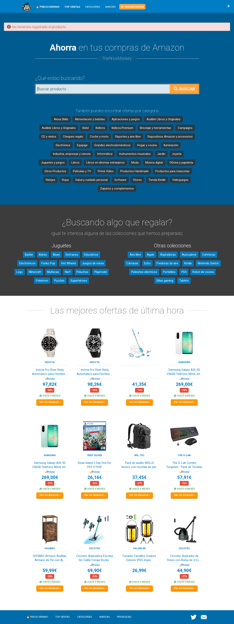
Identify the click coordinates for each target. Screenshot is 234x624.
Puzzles (59, 280)
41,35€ (139, 384)
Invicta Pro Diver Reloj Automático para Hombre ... (50, 372)
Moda (135, 162)
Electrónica (63, 145)
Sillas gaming (164, 280)
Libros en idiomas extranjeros (105, 162)
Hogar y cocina (147, 145)
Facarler (139, 548)
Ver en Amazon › (49, 401)
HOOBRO (50, 548)
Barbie (29, 254)
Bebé (85, 128)
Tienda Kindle (157, 180)
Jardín (161, 154)
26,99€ (139, 570)
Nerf (68, 272)
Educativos (91, 254)
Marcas (110, 6)
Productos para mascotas (172, 171)
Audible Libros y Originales (163, 119)
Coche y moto (99, 136)
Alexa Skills (61, 119)
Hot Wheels (68, 263)
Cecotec (94, 548)
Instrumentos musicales (135, 154)
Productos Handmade (134, 171)
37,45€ (139, 477)
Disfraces (72, 254)
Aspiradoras (168, 254)
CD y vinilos (48, 136)
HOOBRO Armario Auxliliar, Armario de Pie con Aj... (50, 558)
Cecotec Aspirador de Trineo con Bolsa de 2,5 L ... (184, 558)
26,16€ (95, 477)
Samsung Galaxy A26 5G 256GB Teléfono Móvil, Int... (184, 372)
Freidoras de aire (167, 263)
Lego (19, 272)
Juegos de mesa (93, 263)
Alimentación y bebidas (90, 119)
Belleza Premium (122, 128)
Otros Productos (55, 171)
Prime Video (106, 171)
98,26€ (95, 384)
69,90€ (95, 570)
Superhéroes (78, 280)
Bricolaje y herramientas (155, 128)
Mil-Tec (139, 455)
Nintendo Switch (208, 263)
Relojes (50, 180)
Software (120, 180)
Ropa (65, 180)
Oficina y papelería (181, 162)
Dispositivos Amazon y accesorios (170, 136)
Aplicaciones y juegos (126, 119)
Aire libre (135, 254)
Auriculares (189, 254)
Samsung (184, 362)
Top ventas (62, 616)
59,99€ (50, 570)
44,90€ (184, 570)
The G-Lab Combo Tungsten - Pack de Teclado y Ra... (184, 465)
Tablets (184, 280)
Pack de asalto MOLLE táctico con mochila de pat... (139, 465)
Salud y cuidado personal (91, 180)
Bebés (43, 254)
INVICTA (50, 362)
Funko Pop (48, 263)
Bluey (56, 254)
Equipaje (82, 145)
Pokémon (42, 280)
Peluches (82, 272)
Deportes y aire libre (128, 136)
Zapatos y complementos (117, 188)
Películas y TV (82, 171)
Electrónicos (27, 263)
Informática (104, 154)
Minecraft (35, 272)
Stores (137, 180)
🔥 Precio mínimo (37, 616)
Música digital (154, 162)
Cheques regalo (73, 136)
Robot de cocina (203, 272)
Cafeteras (208, 254)
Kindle (188, 263)
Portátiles (169, 272)
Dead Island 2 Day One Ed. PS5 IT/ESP (94, 465)
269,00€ (184, 384)
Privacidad (124, 616)
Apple (150, 254)
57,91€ (184, 477)
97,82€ (50, 384)
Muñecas (53, 272)
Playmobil (100, 272)
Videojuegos (180, 180)
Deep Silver (94, 455)
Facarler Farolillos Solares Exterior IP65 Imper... (139, 558)
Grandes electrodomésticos (112, 145)
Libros (75, 162)
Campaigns (185, 128)
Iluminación (170, 145)
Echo (147, 263)
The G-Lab (184, 455)
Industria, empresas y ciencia (71, 154)
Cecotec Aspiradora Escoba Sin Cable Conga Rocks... (94, 558)
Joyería (176, 154)
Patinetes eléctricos (144, 272)
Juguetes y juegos (53, 162)
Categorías (92, 6)
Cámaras (132, 263)
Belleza (100, 128)
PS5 (183, 272)
